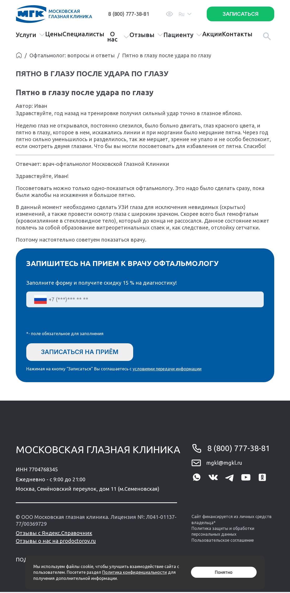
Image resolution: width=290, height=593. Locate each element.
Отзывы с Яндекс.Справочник (54, 534)
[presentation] (66, 322)
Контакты (237, 34)
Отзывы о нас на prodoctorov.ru (56, 542)
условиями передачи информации (167, 369)
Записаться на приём (82, 352)
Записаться (240, 14)
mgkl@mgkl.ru (224, 464)
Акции (212, 34)
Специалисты (83, 34)
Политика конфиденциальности (134, 572)
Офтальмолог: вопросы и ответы (72, 55)
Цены (54, 34)
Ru (184, 14)
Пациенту (182, 35)
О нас (118, 37)
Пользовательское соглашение (222, 541)
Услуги (30, 35)
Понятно (223, 572)
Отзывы (146, 35)
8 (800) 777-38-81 (128, 14)
